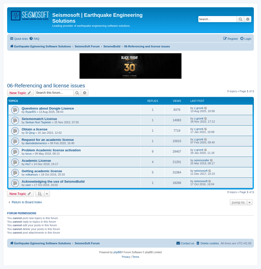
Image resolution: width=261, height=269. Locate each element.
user (28, 184)
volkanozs (31, 174)
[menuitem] (34, 39)
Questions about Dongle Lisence (48, 108)
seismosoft (201, 170)
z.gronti (198, 108)
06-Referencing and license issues (46, 85)
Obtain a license (34, 129)
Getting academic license (42, 171)
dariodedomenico (36, 143)
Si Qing (30, 132)
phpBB (117, 252)
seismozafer (201, 160)
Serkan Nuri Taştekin (38, 122)
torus (28, 153)
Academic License (36, 161)
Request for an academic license (48, 140)
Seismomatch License (39, 119)
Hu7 (28, 164)
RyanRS (30, 111)
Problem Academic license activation (51, 150)
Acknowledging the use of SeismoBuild (53, 181)
